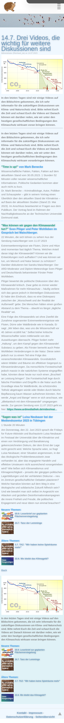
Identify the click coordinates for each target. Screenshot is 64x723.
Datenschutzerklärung (19, 716)
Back (4, 570)
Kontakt (21, 712)
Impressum (35, 712)
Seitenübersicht (45, 716)
